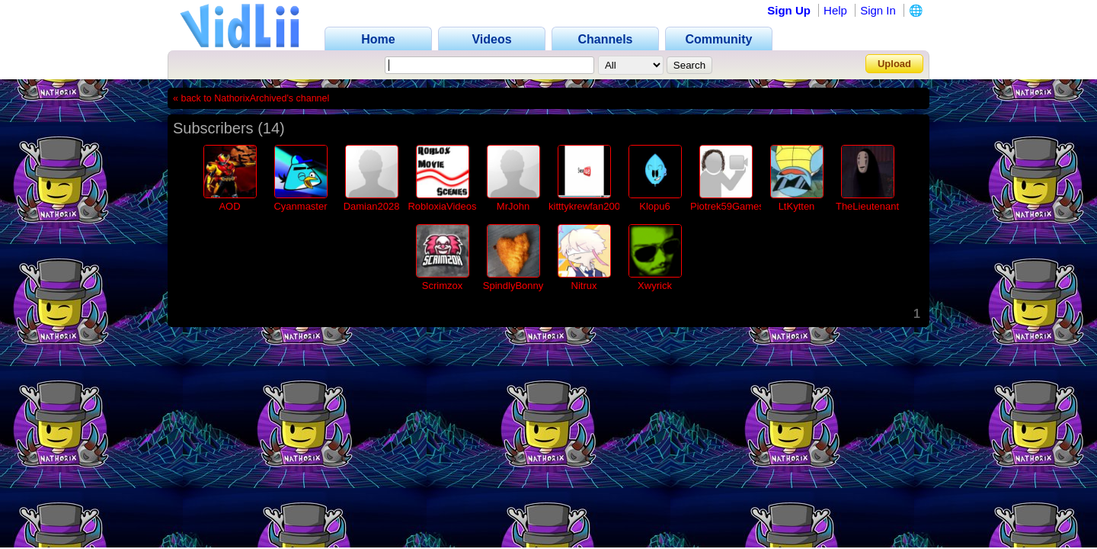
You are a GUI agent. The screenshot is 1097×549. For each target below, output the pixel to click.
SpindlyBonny (513, 285)
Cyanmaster (300, 206)
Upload (894, 63)
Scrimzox (442, 285)
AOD (229, 206)
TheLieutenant (867, 206)
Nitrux (584, 285)
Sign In (878, 10)
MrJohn (513, 206)
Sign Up (789, 10)
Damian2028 (372, 206)
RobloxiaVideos (442, 206)
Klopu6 (654, 206)
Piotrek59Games (727, 206)
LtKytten (797, 206)
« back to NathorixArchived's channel (251, 98)
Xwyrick (655, 285)
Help (835, 10)
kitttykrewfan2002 (586, 206)
